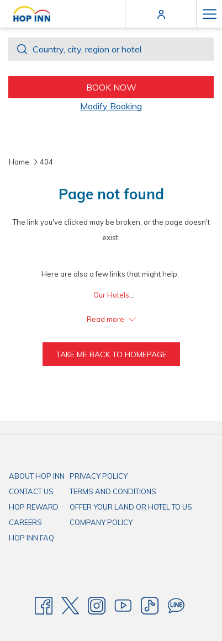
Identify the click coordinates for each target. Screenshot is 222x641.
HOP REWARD (34, 506)
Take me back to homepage (111, 354)
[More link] (209, 14)
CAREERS (25, 522)
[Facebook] (43, 605)
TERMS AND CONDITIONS (113, 491)
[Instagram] (96, 605)
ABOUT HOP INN (37, 476)
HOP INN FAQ (31, 537)
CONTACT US (31, 491)
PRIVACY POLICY (99, 476)
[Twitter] (70, 605)
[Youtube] (123, 605)
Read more (111, 319)
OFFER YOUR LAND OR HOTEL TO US (131, 506)
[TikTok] (149, 605)
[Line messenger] (176, 605)
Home (19, 161)
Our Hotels (111, 294)
